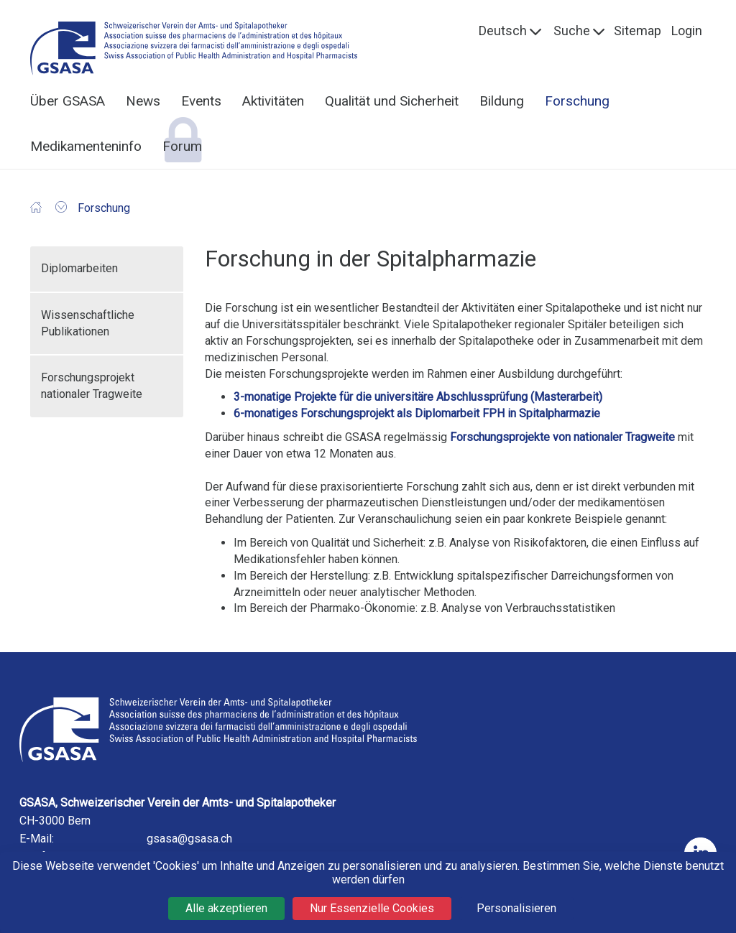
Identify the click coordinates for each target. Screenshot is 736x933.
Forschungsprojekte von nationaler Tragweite (562, 437)
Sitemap (637, 30)
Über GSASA (67, 101)
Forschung (577, 101)
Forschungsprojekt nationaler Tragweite (91, 386)
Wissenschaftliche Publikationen (87, 323)
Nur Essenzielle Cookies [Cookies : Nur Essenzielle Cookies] (372, 908)
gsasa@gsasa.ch (189, 838)
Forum (182, 146)
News (143, 101)
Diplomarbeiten (79, 268)
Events (201, 101)
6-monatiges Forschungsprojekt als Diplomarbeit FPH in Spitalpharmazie (417, 413)
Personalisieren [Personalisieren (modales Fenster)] (516, 908)
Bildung (501, 101)
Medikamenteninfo (86, 146)
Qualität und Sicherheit (392, 101)
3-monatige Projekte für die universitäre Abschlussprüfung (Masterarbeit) (418, 397)
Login (686, 30)
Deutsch (503, 30)
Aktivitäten (273, 101)
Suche (571, 30)
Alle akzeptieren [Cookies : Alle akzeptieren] (226, 908)
